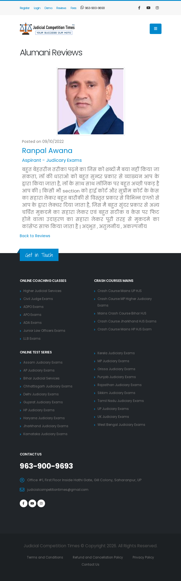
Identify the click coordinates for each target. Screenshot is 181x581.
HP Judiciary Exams (40, 410)
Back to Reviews (35, 236)
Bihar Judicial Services (43, 378)
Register (24, 8)
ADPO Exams (34, 306)
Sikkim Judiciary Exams (117, 392)
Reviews (61, 8)
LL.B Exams (32, 338)
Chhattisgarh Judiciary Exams (49, 386)
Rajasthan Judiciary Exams (121, 384)
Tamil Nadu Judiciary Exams (122, 400)
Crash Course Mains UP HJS (122, 290)
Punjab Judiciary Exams (118, 377)
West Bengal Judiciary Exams (123, 424)
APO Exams (33, 314)
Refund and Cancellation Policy (106, 557)
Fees (73, 8)
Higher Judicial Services (44, 290)
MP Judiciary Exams (115, 361)
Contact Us (98, 564)
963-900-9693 (93, 8)
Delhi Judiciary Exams (42, 394)
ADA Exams (32, 322)
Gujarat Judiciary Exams (44, 402)
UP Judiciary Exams (114, 408)
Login (37, 8)
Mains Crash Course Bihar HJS (124, 313)
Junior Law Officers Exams (46, 330)
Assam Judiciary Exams (44, 362)
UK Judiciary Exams (114, 416)
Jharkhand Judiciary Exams (47, 426)
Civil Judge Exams (39, 298)
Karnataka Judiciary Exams (47, 434)
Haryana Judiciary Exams (45, 418)
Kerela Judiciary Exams (118, 353)
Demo (48, 8)
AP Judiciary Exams (40, 370)
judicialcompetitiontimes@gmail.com (60, 489)
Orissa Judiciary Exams (118, 369)
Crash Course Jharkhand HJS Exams (129, 321)
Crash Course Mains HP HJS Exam (127, 329)
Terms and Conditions (49, 557)
